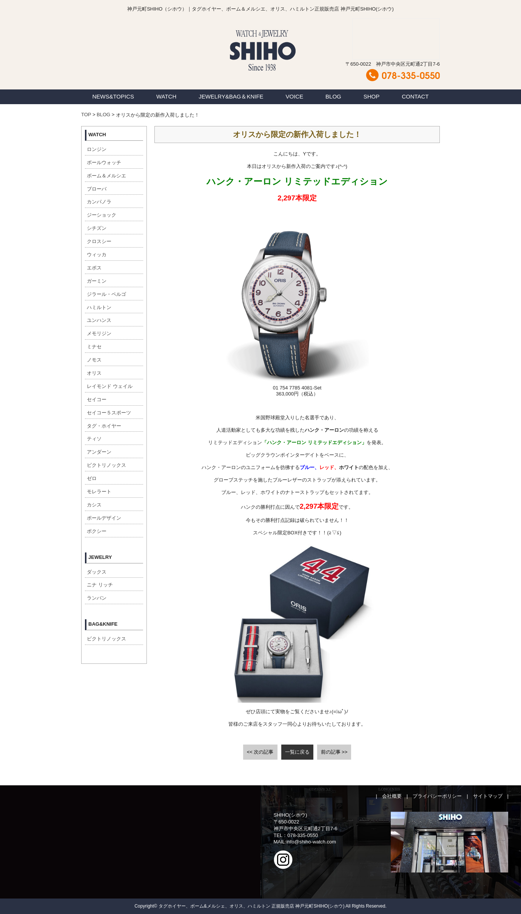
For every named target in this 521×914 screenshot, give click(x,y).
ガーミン (96, 281)
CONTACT (415, 96)
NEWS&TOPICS (113, 96)
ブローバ (96, 189)
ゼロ (92, 478)
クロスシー (99, 241)
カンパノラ (99, 202)
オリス (94, 373)
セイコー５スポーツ (109, 412)
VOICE (295, 96)
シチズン (96, 228)
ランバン (96, 598)
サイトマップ (488, 796)
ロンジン (96, 149)
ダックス (96, 572)
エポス (94, 268)
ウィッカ (96, 254)
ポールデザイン (104, 518)
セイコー (96, 399)
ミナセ (94, 346)
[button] (297, 388)
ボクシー (96, 531)
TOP (86, 114)
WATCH (166, 96)
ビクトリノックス (106, 465)
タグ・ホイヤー (104, 426)
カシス (94, 505)
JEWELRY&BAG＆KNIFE (231, 96)
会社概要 (392, 796)
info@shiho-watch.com (311, 842)
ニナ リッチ (100, 585)
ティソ (94, 439)
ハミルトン (99, 307)
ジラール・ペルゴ (106, 294)
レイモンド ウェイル (110, 386)
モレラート (99, 491)
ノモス (94, 360)
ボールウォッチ (104, 162)
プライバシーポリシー (437, 796)
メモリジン (99, 333)
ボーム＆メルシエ (106, 175)
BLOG (333, 96)
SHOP (372, 96)
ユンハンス (99, 320)
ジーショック (101, 215)
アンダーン (99, 452)
